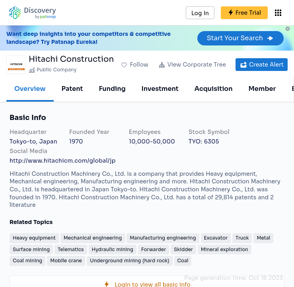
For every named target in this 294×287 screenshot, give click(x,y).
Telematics (71, 249)
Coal (183, 260)
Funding (112, 89)
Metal (263, 238)
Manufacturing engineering (163, 238)
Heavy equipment (34, 238)
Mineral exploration (224, 249)
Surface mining (31, 249)
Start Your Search (240, 38)
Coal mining (27, 260)
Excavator (216, 238)
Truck (242, 238)
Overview (30, 89)
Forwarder (153, 249)
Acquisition (214, 89)
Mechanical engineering (93, 238)
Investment (160, 89)
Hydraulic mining (112, 249)
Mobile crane (66, 260)
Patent (72, 89)
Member (262, 89)
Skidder (183, 249)
